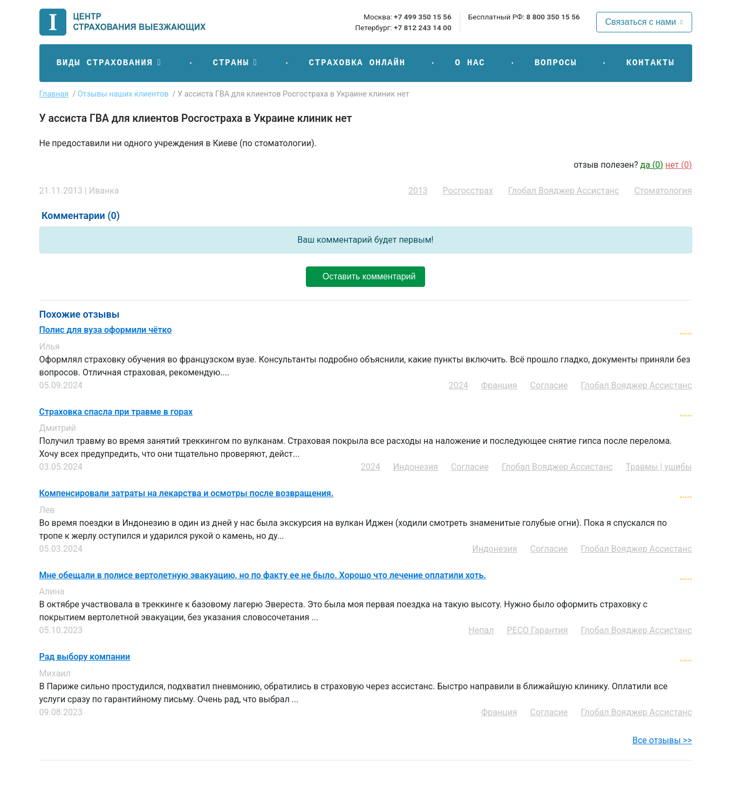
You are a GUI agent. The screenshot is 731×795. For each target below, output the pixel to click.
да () (651, 165)
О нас (470, 63)
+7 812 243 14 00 (423, 27)
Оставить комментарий (365, 276)
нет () (678, 165)
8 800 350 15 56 (552, 16)
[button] (110, 63)
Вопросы (556, 63)
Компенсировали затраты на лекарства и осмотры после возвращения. (186, 493)
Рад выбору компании (85, 657)
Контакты (650, 63)
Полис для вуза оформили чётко (105, 330)
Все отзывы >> (662, 740)
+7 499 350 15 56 (423, 16)
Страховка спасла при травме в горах (116, 412)
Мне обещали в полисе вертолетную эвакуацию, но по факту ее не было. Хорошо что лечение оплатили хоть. (262, 575)
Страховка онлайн (357, 63)
